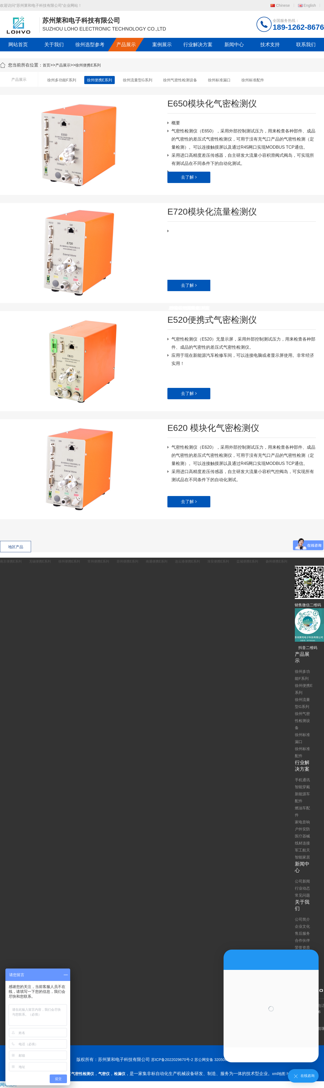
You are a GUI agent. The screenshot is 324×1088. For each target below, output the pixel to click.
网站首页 (18, 44)
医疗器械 (302, 836)
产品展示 (126, 44)
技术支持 (270, 44)
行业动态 (302, 888)
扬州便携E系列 (276, 561)
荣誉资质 (302, 947)
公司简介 (302, 919)
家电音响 (302, 822)
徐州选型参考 (89, 44)
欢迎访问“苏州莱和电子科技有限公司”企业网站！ (41, 5)
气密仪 (104, 1074)
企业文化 (302, 926)
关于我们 (54, 44)
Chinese (283, 5)
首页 (46, 65)
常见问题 (302, 895)
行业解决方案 (197, 44)
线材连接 (302, 843)
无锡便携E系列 (40, 561)
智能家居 (302, 857)
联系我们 (306, 44)
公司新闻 (302, 881)
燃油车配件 (302, 811)
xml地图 (279, 1074)
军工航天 (302, 850)
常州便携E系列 (98, 561)
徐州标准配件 (252, 80)
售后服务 (302, 933)
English (309, 5)
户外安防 (302, 829)
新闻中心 (234, 44)
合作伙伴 (302, 940)
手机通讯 (302, 780)
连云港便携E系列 (187, 561)
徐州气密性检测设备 (180, 80)
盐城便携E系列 (247, 561)
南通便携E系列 (156, 561)
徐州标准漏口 (219, 80)
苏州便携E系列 (127, 561)
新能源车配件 (302, 797)
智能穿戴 (302, 787)
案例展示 (162, 44)
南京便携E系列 (11, 561)
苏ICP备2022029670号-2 (172, 1059)
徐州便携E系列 (87, 65)
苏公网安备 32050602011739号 (221, 1059)
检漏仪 (119, 1074)
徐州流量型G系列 (137, 80)
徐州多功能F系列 (61, 80)
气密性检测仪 (82, 1074)
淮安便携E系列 (218, 561)
